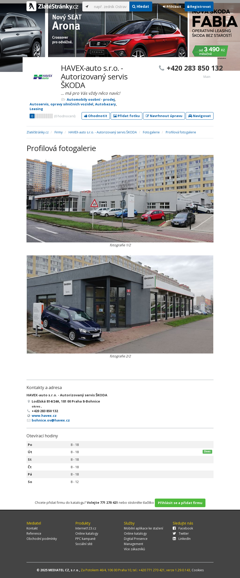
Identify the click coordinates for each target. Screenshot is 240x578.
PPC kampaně (85, 538)
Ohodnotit (95, 115)
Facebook (183, 528)
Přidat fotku (126, 115)
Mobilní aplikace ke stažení (143, 528)
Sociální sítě (83, 544)
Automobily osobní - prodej (91, 99)
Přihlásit (172, 6)
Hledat (140, 6)
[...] (110, 6)
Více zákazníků (134, 549)
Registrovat (199, 6)
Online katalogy (86, 533)
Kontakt (32, 528)
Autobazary (105, 104)
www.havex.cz (44, 415)
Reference (33, 533)
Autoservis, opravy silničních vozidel (61, 104)
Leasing (36, 108)
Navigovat (199, 115)
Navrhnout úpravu (164, 115)
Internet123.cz (85, 528)
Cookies (198, 570)
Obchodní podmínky (41, 538)
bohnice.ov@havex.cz (51, 420)
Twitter (181, 533)
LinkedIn (182, 538)
